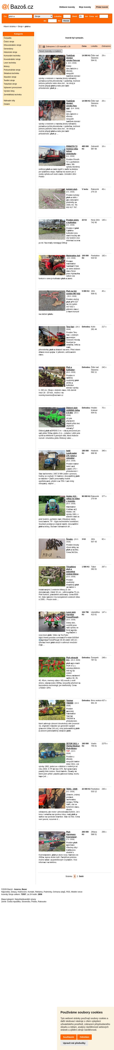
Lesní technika (10, 63)
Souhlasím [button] (68, 1037)
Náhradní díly (9, 101)
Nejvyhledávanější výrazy (25, 899)
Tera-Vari (70, 327)
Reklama (39, 892)
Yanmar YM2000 (69, 701)
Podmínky (48, 892)
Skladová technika (11, 73)
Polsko (34, 901)
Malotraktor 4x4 (73, 256)
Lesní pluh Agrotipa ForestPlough (72, 614)
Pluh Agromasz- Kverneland (71, 834)
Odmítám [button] (84, 1037)
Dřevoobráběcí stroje (12, 45)
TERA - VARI (71, 789)
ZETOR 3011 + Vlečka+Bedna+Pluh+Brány (73, 746)
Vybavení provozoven (13, 87)
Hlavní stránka (10, 26)
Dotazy (13, 892)
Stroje (20, 26)
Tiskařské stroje (10, 84)
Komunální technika (12, 56)
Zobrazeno (106, 46)
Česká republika (14, 901)
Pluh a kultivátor (70, 368)
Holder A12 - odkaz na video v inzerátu (73, 498)
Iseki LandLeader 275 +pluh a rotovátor (71, 454)
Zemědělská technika (12, 95)
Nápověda (5, 892)
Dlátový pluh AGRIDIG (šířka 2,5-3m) (73, 410)
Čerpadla (7, 38)
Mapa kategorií (7, 899)
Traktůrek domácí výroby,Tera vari (71, 104)
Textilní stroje (9, 80)
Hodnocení (22, 892)
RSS (68, 892)
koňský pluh (71, 189)
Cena (84, 46)
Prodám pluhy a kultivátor (72, 221)
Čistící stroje (9, 42)
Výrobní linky (9, 91)
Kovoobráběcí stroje (12, 59)
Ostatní (7, 104)
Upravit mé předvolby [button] (74, 1043)
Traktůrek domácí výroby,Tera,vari (73, 59)
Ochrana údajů (59, 892)
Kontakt (31, 892)
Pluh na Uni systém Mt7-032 (73, 292)
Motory (7, 66)
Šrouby (69, 539)
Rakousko (42, 901)
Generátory (8, 49)
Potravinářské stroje (12, 70)
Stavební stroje (10, 77)
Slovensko (26, 901)
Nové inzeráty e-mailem (50, 51)
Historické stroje (10, 52)
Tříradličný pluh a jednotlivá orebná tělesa (72, 570)
